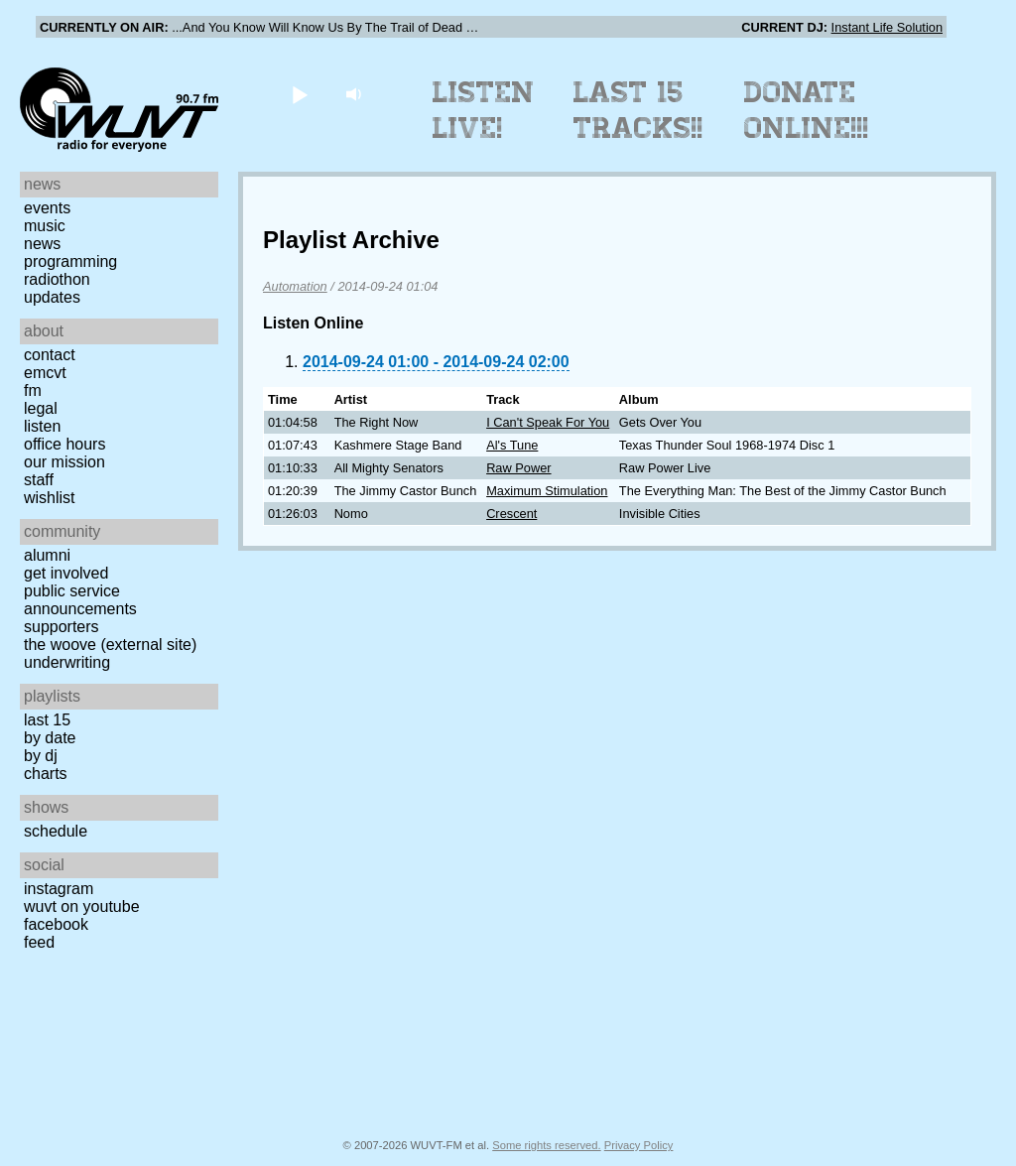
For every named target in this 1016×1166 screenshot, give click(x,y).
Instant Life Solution (887, 27)
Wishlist (49, 497)
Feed (39, 942)
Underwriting (67, 662)
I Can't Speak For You (547, 422)
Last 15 (47, 720)
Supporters (61, 626)
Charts (45, 773)
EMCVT (45, 372)
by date (49, 737)
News (42, 243)
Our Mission (64, 461)
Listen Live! (484, 110)
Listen (42, 426)
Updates (52, 297)
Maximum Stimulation (546, 490)
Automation (295, 286)
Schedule (55, 831)
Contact (49, 354)
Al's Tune (512, 445)
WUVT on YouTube (82, 906)
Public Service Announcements (80, 600)
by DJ (41, 755)
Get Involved (66, 573)
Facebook (56, 924)
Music (44, 225)
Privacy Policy (639, 1145)
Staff (39, 479)
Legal (41, 408)
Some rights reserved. (546, 1145)
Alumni (47, 555)
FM (33, 390)
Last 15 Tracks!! (638, 110)
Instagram (58, 888)
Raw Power (518, 467)
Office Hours (64, 444)
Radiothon (57, 279)
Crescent (511, 513)
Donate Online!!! (806, 110)
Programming (70, 261)
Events (47, 207)
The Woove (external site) (110, 644)
